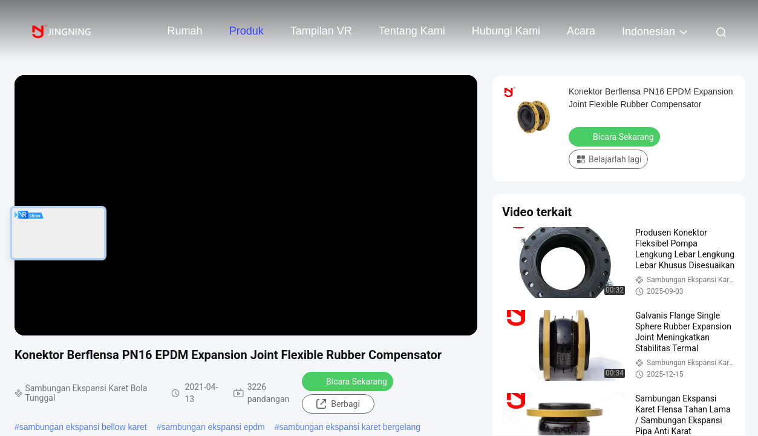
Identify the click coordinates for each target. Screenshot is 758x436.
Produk (246, 31)
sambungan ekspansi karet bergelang (350, 427)
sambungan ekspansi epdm (213, 427)
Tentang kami (412, 31)
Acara (581, 31)
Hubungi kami (506, 31)
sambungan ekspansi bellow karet (83, 427)
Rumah (185, 31)
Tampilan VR (321, 31)
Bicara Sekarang (348, 381)
